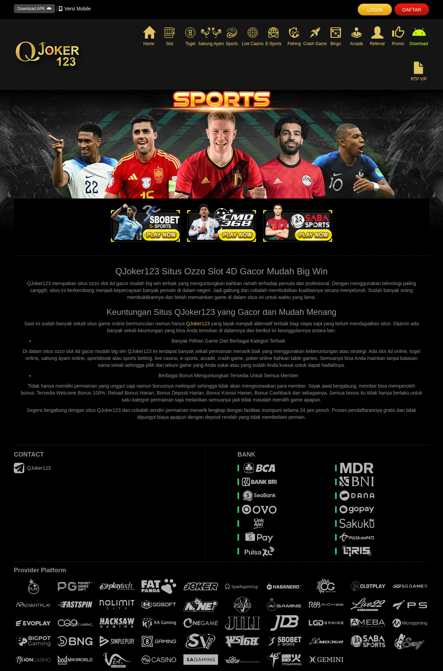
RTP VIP (419, 71)
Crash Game (315, 36)
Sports (232, 36)
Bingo (335, 36)
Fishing (294, 36)
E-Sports (273, 36)
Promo (398, 36)
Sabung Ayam (211, 36)
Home (149, 36)
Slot (169, 36)
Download (418, 36)
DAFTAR (412, 9)
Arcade (356, 36)
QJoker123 (198, 323)
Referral (377, 36)
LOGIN (374, 9)
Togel (190, 36)
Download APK (34, 8)
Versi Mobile (75, 8)
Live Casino (252, 36)
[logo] (76, 54)
